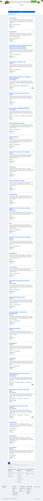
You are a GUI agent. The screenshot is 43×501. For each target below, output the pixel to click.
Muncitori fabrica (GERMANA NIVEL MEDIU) (19, 108)
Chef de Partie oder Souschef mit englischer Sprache (19, 152)
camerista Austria (19, 482)
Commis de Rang (13, 194)
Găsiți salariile (29, 489)
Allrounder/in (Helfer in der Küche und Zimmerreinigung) (18, 312)
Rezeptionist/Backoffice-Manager (17, 297)
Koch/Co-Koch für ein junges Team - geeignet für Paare (20, 237)
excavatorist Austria (10, 476)
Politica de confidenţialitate (13, 498)
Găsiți (21, 11)
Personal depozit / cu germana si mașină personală (18, 406)
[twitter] (37, 487)
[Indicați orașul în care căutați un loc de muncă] (21, 10)
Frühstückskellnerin (13, 137)
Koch (10, 223)
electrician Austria (10, 471)
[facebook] (35, 487)
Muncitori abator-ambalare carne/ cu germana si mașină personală (20, 77)
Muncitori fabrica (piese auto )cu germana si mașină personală (19, 374)
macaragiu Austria (10, 475)
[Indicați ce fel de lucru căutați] (21, 7)
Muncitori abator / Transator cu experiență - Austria (19, 390)
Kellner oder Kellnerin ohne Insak (16, 180)
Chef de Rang (12, 167)
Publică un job (34, 1)
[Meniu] (1, 5)
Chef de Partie (12, 358)
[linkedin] (39, 487)
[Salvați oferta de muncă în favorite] (33, 18)
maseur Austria (19, 481)
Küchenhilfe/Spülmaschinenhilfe (17, 123)
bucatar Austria (19, 477)
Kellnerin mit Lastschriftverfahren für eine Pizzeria (19, 94)
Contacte (14, 489)
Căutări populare (11, 467)
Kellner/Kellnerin (13, 253)
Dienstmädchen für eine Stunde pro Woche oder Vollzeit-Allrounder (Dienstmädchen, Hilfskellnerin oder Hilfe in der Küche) (20, 47)
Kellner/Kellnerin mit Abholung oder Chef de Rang (19, 281)
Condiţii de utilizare (5, 498)
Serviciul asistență (15, 492)
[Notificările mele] (41, 5)
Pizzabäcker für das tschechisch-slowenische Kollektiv (20, 208)
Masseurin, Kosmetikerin (15, 328)
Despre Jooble (15, 488)
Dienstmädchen (13, 18)
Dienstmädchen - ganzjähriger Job (17, 62)
